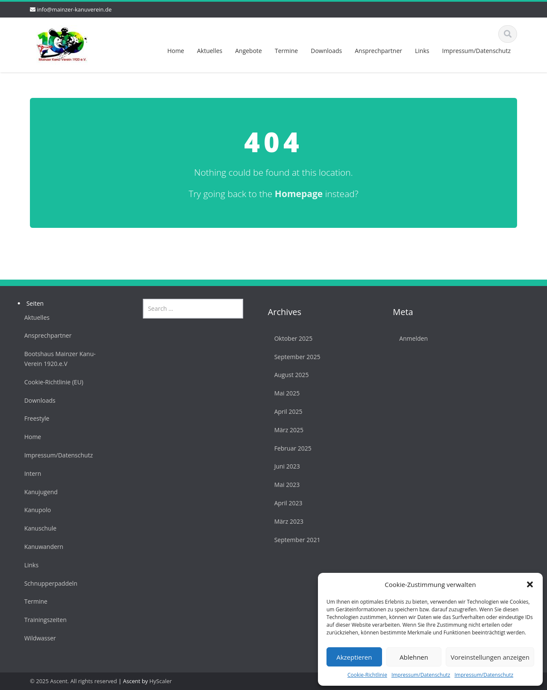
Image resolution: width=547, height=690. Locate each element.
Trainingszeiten (43, 620)
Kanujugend (38, 492)
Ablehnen (414, 657)
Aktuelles (209, 51)
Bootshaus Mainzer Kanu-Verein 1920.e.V (57, 359)
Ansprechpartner (378, 51)
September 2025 (295, 357)
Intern (30, 473)
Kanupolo (35, 510)
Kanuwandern (41, 547)
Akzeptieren (354, 657)
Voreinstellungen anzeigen (489, 657)
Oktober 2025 (291, 338)
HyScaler (161, 681)
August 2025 (289, 375)
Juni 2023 (284, 466)
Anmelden (411, 338)
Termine (286, 51)
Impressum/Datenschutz (420, 674)
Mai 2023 (284, 485)
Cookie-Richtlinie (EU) (51, 382)
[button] (530, 584)
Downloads (326, 51)
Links (422, 51)
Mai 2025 (284, 393)
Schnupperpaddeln (48, 583)
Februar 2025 (290, 448)
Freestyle (34, 418)
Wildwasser (37, 638)
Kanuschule (38, 528)
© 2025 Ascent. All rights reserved (73, 681)
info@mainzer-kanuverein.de (74, 9)
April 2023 (286, 503)
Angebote (248, 51)
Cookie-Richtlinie (367, 674)
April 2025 (286, 411)
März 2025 (286, 430)
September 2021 (295, 540)
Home (175, 51)
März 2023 (286, 521)
